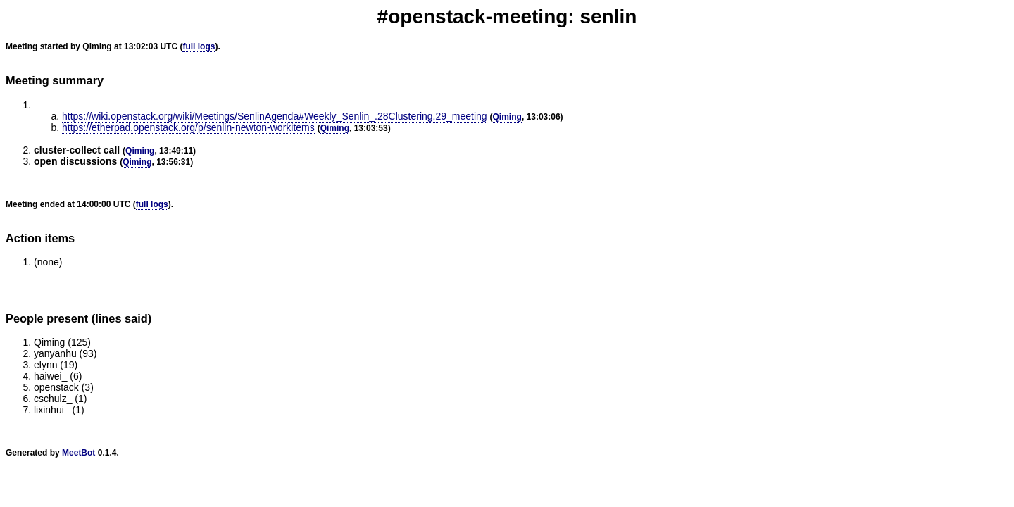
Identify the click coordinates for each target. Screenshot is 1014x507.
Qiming (507, 117)
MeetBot (78, 453)
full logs (198, 46)
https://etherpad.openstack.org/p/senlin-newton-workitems (188, 127)
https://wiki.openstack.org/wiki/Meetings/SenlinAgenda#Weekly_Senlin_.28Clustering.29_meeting (274, 116)
